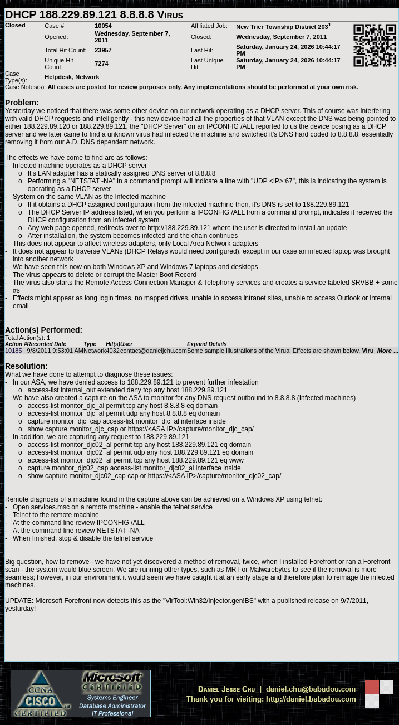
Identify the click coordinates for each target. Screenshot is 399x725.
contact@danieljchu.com (153, 350)
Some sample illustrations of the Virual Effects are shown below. (292, 350)
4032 (112, 350)
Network (94, 350)
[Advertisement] (202, 637)
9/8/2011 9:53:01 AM (55, 350)
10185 (13, 350)
